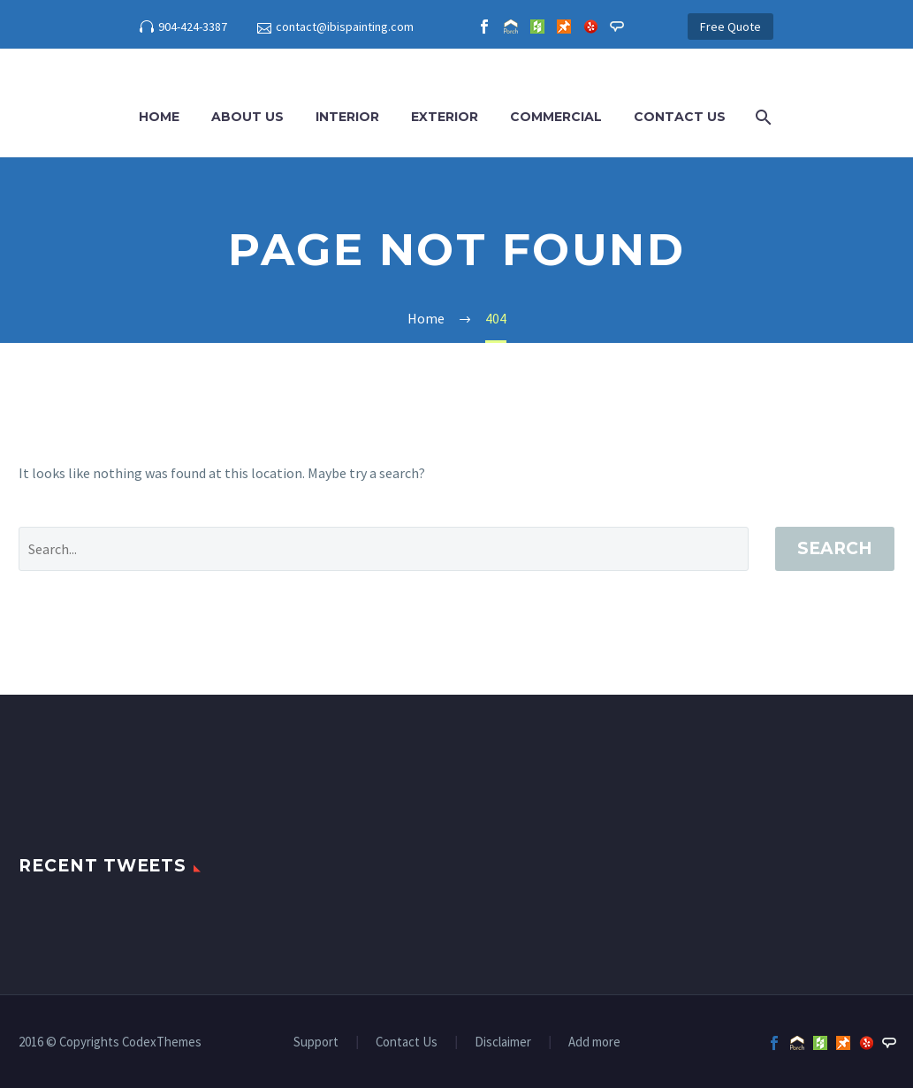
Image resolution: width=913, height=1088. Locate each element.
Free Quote (730, 26)
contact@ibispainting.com (345, 26)
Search (834, 548)
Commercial (556, 117)
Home (159, 117)
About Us (247, 117)
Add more (594, 1042)
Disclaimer (503, 1042)
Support (316, 1042)
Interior (347, 117)
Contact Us (680, 117)
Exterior (444, 117)
